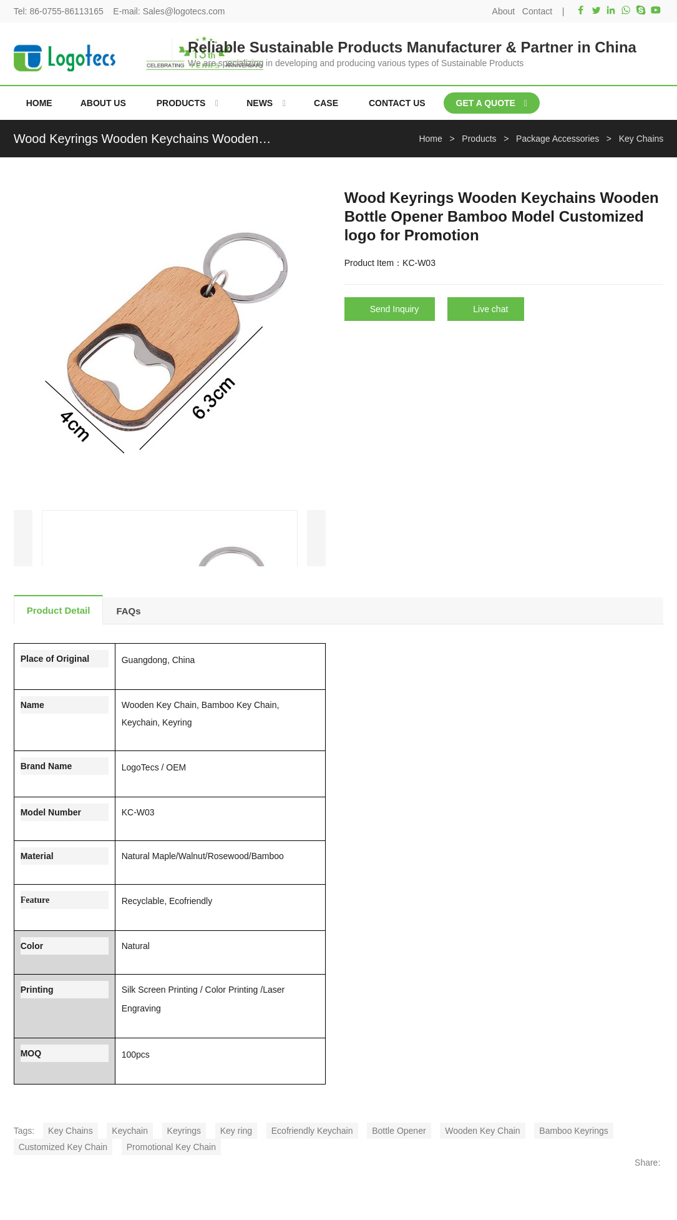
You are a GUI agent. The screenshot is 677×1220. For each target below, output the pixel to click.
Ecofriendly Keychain (312, 1131)
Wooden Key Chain (482, 1131)
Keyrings (184, 1131)
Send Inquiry (394, 309)
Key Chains (70, 1131)
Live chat (490, 309)
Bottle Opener (399, 1131)
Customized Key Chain (63, 1147)
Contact (537, 11)
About (503, 11)
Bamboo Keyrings (573, 1131)
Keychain (130, 1131)
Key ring (236, 1131)
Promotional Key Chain (171, 1147)
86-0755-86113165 (66, 11)
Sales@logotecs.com (184, 11)
